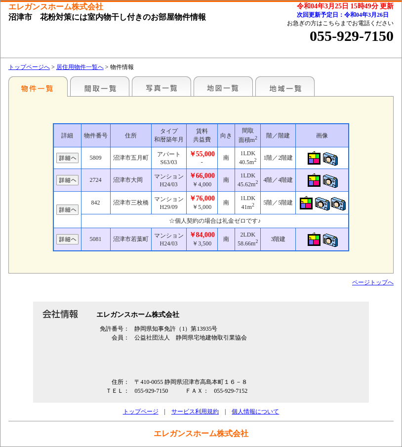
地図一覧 (223, 86)
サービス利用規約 (195, 411)
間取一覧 (99, 86)
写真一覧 (161, 86)
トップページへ (29, 67)
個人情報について (255, 411)
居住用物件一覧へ (80, 67)
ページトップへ (373, 282)
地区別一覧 (38, 86)
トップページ (141, 411)
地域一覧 (285, 86)
